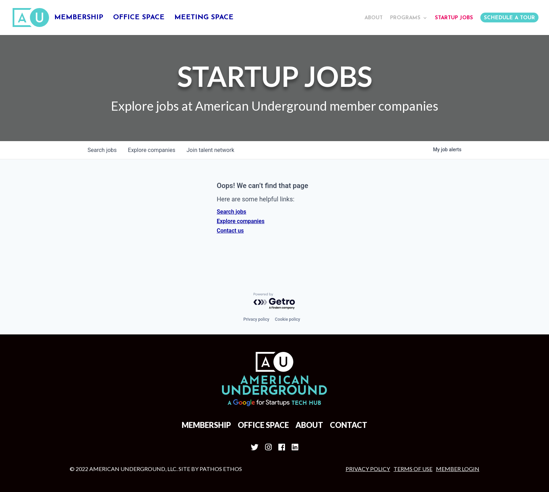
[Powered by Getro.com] (274, 301)
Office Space (139, 18)
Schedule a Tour (509, 18)
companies (151, 150)
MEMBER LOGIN (457, 468)
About (373, 18)
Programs (405, 18)
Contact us (230, 230)
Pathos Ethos (221, 468)
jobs (102, 150)
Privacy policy (256, 319)
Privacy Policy (368, 468)
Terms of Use (413, 468)
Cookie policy (287, 319)
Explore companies (240, 221)
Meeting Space (204, 18)
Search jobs (231, 211)
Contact (348, 425)
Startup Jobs (454, 18)
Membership (78, 18)
